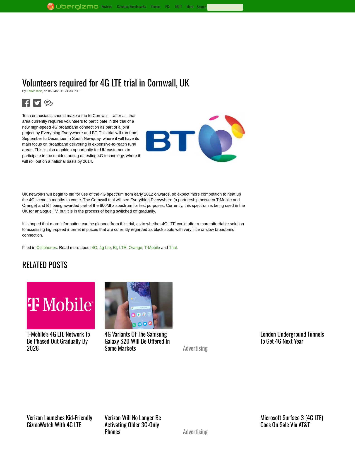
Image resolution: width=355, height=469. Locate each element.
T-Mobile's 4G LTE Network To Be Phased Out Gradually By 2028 (58, 340)
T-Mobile (152, 247)
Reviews (106, 6)
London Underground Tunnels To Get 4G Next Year (292, 337)
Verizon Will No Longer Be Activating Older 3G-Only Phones (133, 424)
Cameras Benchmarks (131, 6)
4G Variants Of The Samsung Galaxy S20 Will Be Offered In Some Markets (137, 340)
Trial (173, 247)
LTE (122, 247)
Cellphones (46, 247)
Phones (155, 6)
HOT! (178, 6)
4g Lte (105, 247)
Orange (135, 247)
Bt (115, 247)
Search (201, 7)
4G (94, 247)
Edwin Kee (34, 91)
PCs (167, 6)
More (190, 6)
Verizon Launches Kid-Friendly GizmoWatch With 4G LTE (59, 421)
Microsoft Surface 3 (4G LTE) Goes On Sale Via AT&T (291, 421)
